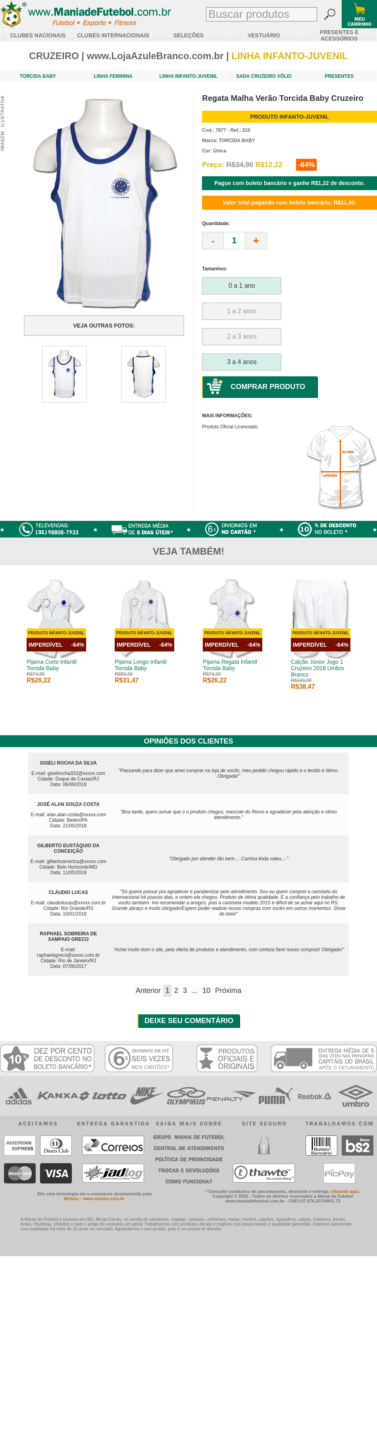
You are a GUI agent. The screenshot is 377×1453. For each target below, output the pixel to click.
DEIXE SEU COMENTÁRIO (188, 1021)
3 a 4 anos (242, 361)
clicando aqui (345, 1191)
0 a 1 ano (242, 285)
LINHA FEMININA (113, 76)
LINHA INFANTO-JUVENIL (189, 76)
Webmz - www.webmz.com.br (94, 1198)
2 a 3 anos (242, 336)
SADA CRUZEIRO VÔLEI (263, 76)
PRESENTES (339, 76)
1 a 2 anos (242, 311)
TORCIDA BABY (38, 76)
